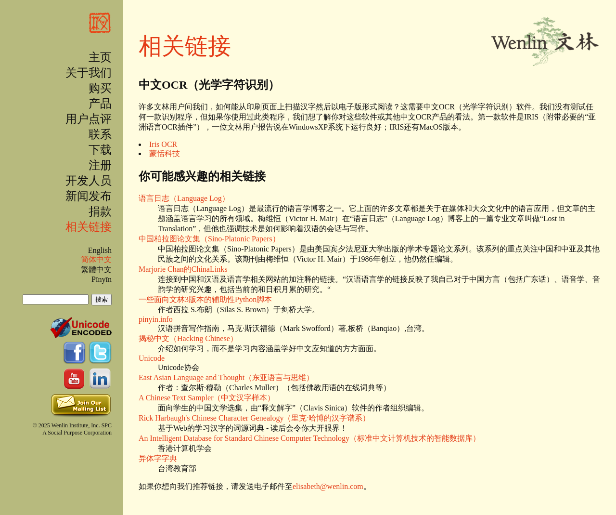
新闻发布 (88, 196)
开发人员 (88, 180)
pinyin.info (156, 319)
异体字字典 (158, 458)
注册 (100, 165)
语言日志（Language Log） (184, 198)
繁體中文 (96, 269)
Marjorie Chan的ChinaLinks (183, 269)
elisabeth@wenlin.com (328, 486)
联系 (100, 134)
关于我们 (88, 72)
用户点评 (88, 119)
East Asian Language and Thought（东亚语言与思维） (226, 377)
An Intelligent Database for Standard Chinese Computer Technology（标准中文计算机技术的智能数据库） (309, 438)
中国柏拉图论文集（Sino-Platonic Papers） (209, 239)
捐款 (100, 211)
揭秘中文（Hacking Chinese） (188, 338)
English (100, 250)
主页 (100, 57)
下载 (100, 150)
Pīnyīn (101, 279)
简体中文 (96, 259)
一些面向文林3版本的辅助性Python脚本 (205, 299)
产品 (100, 103)
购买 (100, 88)
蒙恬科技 (164, 153)
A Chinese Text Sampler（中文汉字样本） (207, 398)
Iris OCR (163, 144)
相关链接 (88, 227)
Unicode (152, 358)
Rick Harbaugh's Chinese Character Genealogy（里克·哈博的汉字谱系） (254, 418)
